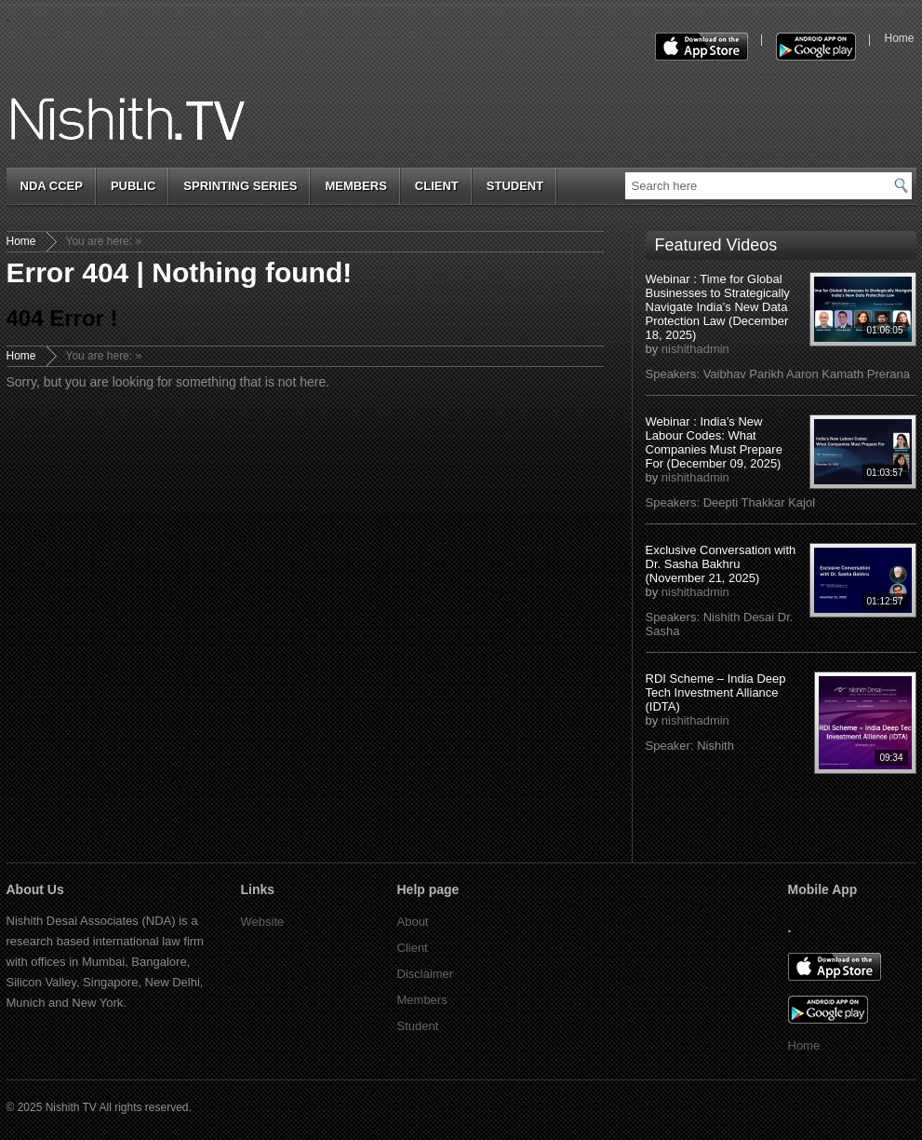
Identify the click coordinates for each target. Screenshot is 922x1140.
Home (21, 241)
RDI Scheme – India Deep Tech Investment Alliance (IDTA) (716, 692)
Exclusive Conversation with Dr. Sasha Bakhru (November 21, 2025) (721, 564)
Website (263, 922)
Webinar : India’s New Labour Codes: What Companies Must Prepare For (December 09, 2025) (714, 442)
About (413, 922)
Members (355, 186)
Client (437, 186)
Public (133, 186)
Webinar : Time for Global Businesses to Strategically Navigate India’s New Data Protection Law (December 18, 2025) (718, 307)
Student (515, 186)
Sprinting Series (240, 186)
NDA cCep (51, 186)
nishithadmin (695, 349)
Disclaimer (425, 974)
